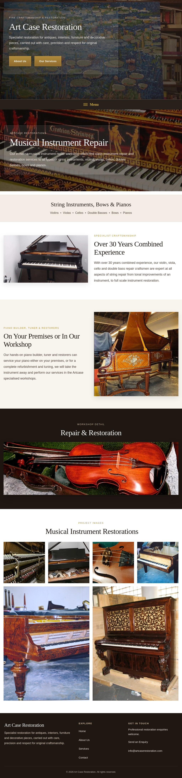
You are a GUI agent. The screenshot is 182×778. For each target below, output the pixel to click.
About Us (20, 61)
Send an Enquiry (138, 741)
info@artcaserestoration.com (145, 750)
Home (82, 731)
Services (84, 748)
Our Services (48, 61)
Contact (83, 757)
